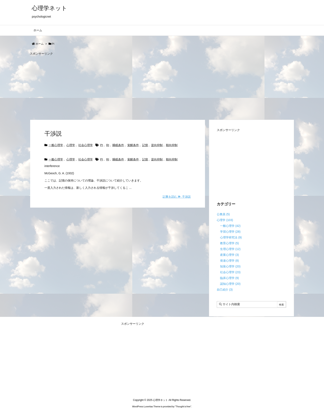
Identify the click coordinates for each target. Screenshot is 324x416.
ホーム (40, 43)
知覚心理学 (230, 266)
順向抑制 (171, 145)
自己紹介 (225, 289)
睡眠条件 (118, 145)
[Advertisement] (154, 86)
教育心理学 (229, 243)
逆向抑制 (157, 145)
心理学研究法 (231, 237)
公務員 (223, 214)
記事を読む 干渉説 (177, 196)
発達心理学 (229, 260)
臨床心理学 (229, 278)
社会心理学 (85, 145)
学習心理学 (230, 231)
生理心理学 (230, 249)
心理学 (70, 145)
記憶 (145, 145)
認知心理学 (230, 283)
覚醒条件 (133, 145)
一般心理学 (56, 145)
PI (101, 145)
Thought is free (183, 406)
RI (107, 145)
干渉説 (53, 133)
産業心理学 (229, 254)
